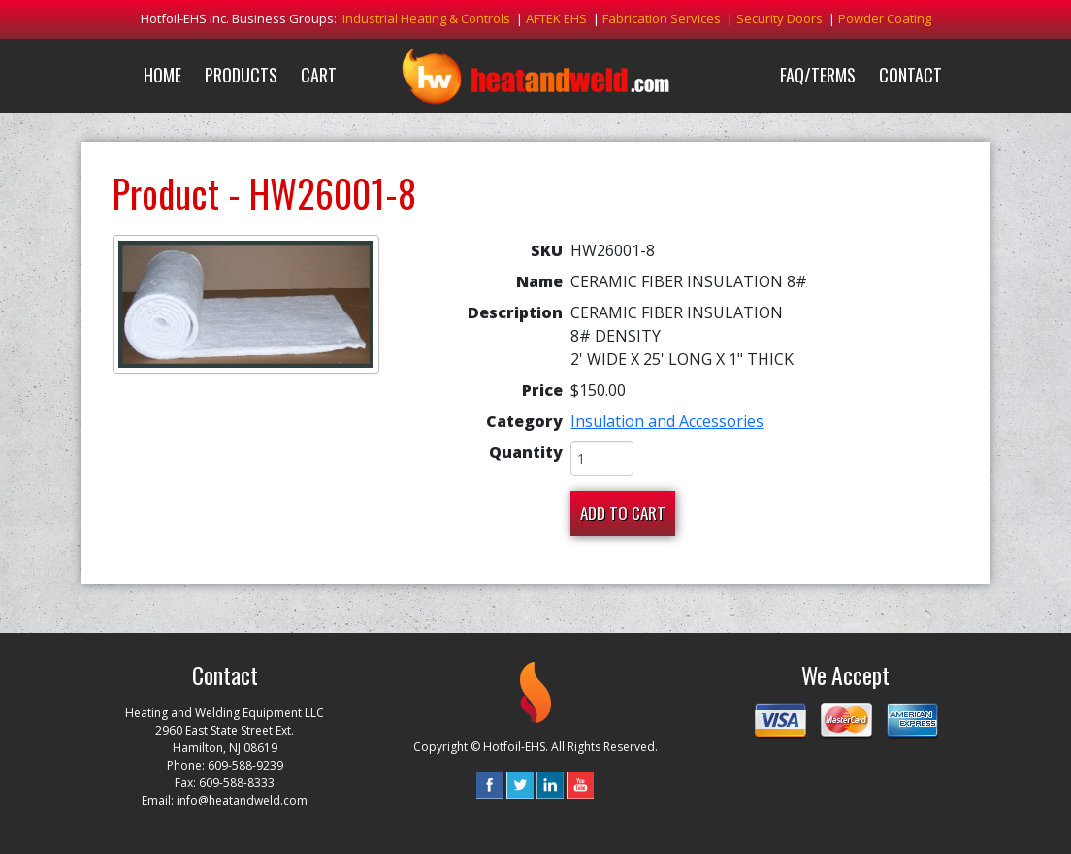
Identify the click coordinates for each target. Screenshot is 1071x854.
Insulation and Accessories (666, 421)
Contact (910, 74)
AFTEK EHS (556, 18)
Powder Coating (884, 18)
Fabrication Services (661, 18)
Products (241, 74)
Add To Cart (622, 513)
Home (162, 74)
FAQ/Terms (818, 74)
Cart (319, 74)
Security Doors (779, 18)
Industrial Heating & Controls (426, 18)
